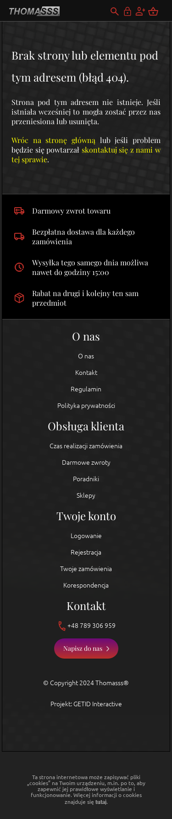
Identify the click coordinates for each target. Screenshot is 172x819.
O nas (86, 356)
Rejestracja (86, 552)
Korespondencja (86, 585)
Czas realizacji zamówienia (86, 446)
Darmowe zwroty (86, 462)
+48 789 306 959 (85, 626)
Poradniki (86, 479)
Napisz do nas (82, 648)
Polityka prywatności (86, 405)
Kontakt (86, 372)
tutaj (100, 801)
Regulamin (86, 389)
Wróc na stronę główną (53, 140)
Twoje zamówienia (86, 568)
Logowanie (86, 535)
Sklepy (86, 495)
